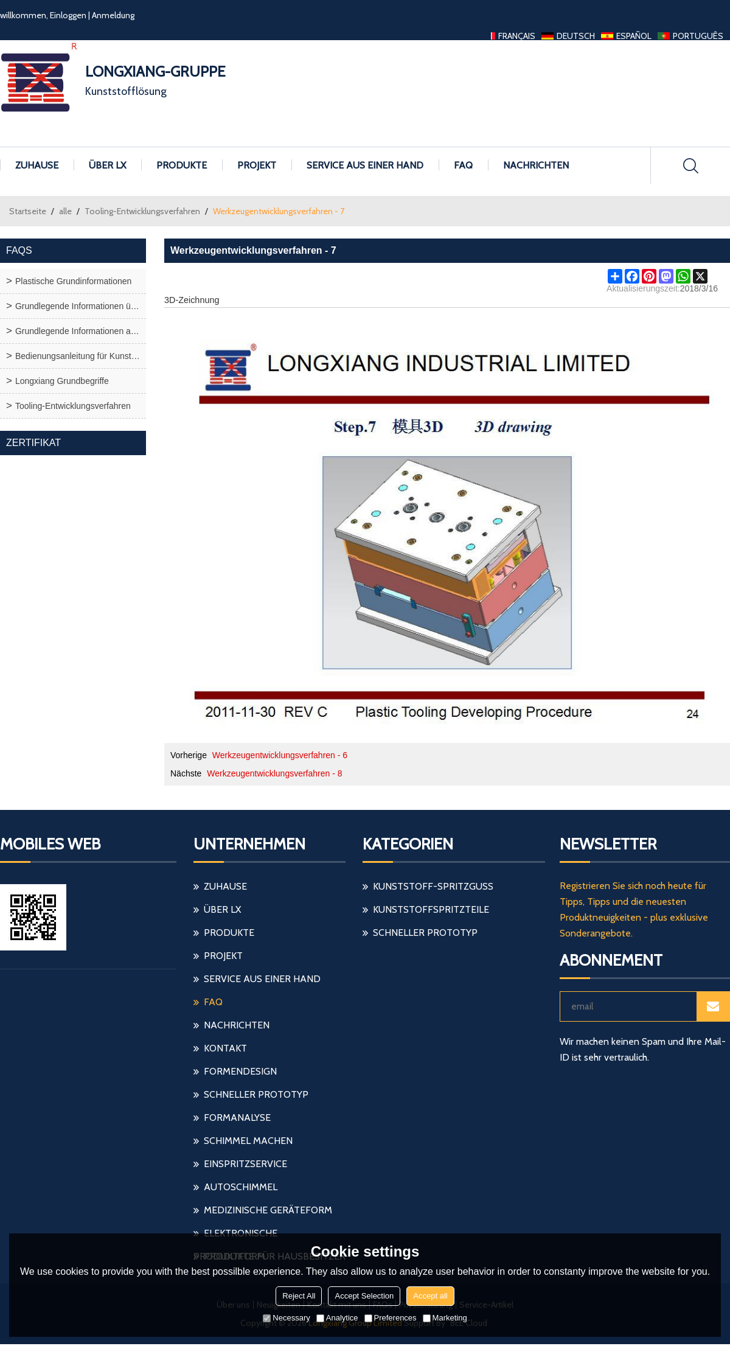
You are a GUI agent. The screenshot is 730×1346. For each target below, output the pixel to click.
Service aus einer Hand (365, 165)
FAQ (463, 165)
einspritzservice (245, 1164)
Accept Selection (364, 1295)
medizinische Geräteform (268, 1210)
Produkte (181, 165)
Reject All (298, 1295)
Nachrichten (536, 165)
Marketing (445, 1317)
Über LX (107, 165)
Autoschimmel (240, 1187)
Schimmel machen (248, 1140)
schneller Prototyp (256, 1094)
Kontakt (225, 1048)
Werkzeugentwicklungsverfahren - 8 (274, 773)
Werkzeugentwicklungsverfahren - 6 (279, 755)
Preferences (390, 1317)
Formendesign (240, 1071)
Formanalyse (237, 1117)
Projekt (256, 165)
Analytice (337, 1317)
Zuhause (36, 165)
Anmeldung (113, 15)
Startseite (27, 211)
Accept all (430, 1295)
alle (65, 211)
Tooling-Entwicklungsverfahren (142, 211)
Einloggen (68, 15)
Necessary (286, 1317)
